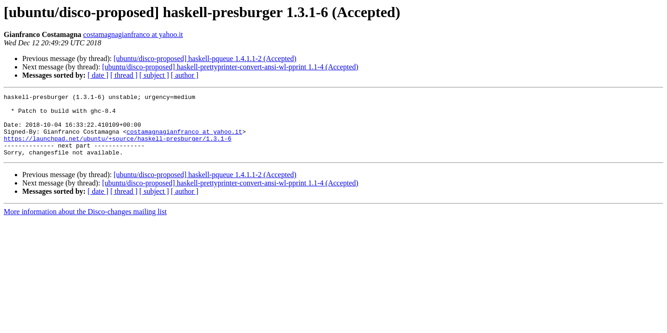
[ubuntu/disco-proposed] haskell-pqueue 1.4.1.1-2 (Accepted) (204, 58)
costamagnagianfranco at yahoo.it (133, 34)
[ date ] (98, 75)
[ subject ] (154, 75)
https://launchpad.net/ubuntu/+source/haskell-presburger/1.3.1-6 (117, 148)
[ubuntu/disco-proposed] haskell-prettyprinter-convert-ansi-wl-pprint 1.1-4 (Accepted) (230, 67)
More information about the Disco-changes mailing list (85, 224)
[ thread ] (124, 75)
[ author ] (185, 75)
